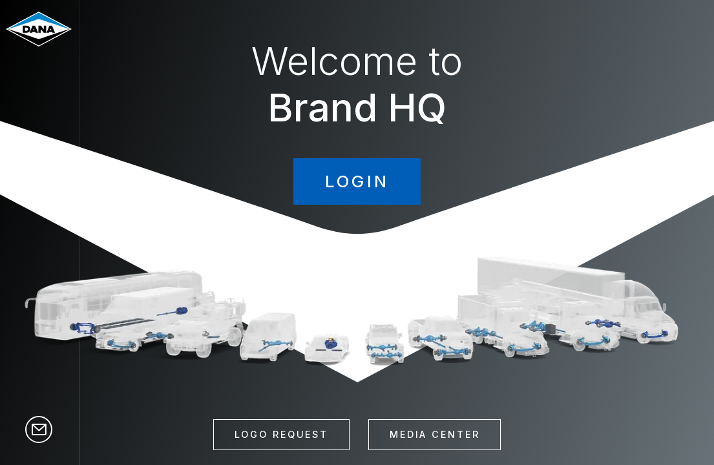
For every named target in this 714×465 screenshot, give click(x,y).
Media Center (435, 434)
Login (357, 181)
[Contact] (38, 434)
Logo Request (282, 434)
